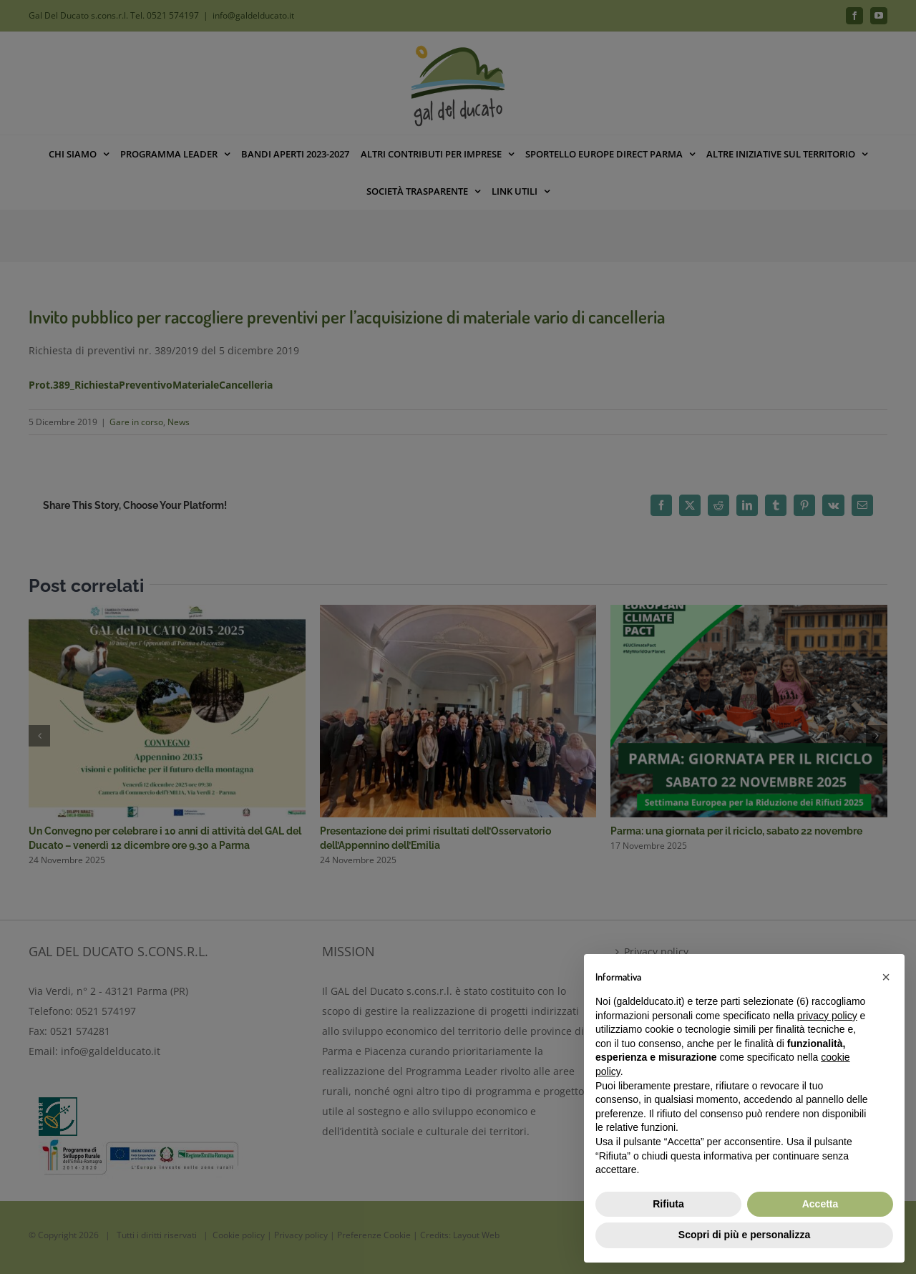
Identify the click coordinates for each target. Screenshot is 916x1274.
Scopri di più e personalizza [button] (744, 1234)
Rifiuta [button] (668, 1204)
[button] (885, 977)
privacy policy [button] (827, 1015)
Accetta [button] (820, 1204)
